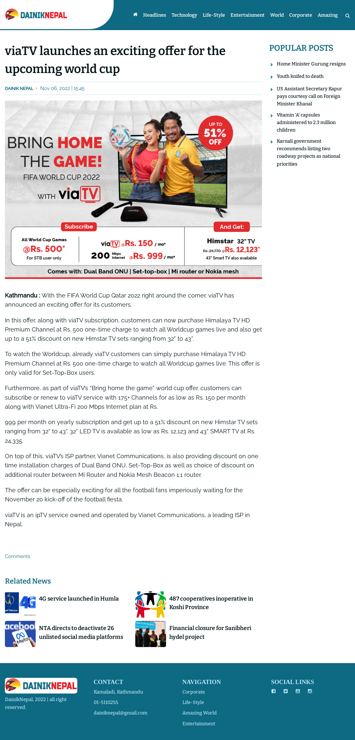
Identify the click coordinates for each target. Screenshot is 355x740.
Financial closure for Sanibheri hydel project (211, 633)
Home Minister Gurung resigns (311, 64)
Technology (188, 15)
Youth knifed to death (300, 76)
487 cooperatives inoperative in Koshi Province (212, 603)
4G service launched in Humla (80, 599)
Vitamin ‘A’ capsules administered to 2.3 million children (306, 123)
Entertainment (250, 15)
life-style (193, 702)
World (279, 15)
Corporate (301, 15)
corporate (193, 692)
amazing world (199, 713)
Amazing (328, 15)
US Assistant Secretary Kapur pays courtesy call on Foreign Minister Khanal (310, 96)
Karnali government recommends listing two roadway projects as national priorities (309, 153)
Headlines (159, 15)
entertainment (198, 724)
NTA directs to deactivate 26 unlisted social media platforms (82, 633)
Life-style (217, 15)
